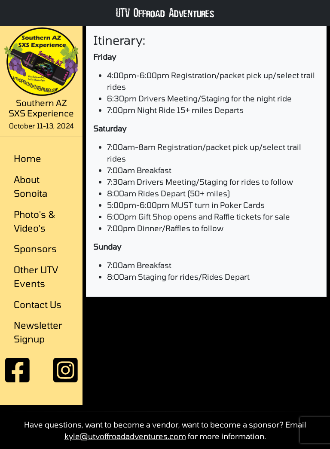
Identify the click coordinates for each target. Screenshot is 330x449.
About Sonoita (30, 186)
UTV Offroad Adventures (165, 15)
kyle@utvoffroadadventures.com (125, 436)
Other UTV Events (36, 276)
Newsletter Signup (38, 331)
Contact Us (37, 304)
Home (27, 158)
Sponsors (35, 248)
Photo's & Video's (34, 220)
